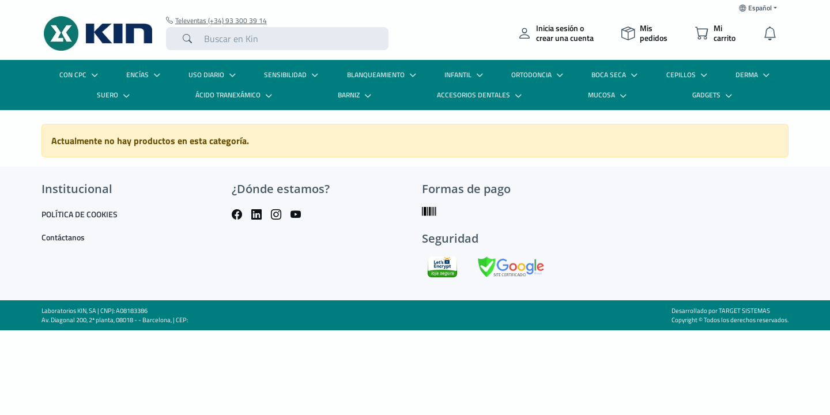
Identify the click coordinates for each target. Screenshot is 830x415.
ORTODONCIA (538, 74)
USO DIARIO (213, 74)
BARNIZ (356, 94)
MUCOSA (608, 94)
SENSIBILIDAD (292, 74)
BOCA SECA (615, 74)
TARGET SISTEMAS (744, 310)
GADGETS (713, 94)
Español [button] (755, 8)
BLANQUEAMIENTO (383, 74)
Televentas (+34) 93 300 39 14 (216, 21)
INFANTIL (465, 74)
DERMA (753, 74)
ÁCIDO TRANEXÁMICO (235, 94)
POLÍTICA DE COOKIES (80, 214)
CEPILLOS (688, 74)
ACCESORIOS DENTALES (481, 94)
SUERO (115, 94)
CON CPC (80, 74)
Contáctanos (63, 237)
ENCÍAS (144, 74)
